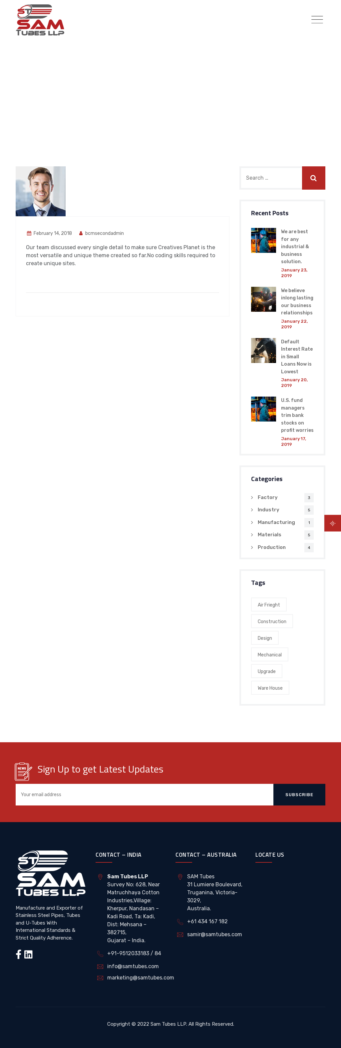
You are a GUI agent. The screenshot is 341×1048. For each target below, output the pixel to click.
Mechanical (270, 655)
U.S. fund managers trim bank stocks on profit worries (297, 415)
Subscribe (299, 794)
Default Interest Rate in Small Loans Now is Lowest (297, 357)
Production (272, 547)
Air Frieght (269, 605)
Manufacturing (276, 522)
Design (265, 638)
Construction (272, 621)
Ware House (270, 688)
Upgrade (267, 671)
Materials (269, 535)
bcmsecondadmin (101, 233)
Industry (268, 510)
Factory (268, 497)
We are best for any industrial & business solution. (295, 246)
